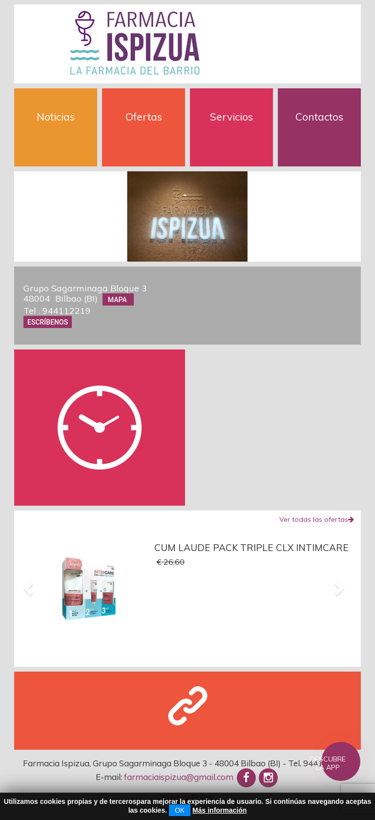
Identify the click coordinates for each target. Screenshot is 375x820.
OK (180, 810)
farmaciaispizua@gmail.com (178, 777)
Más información (219, 810)
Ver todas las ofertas (316, 519)
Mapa (118, 299)
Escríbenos (47, 322)
